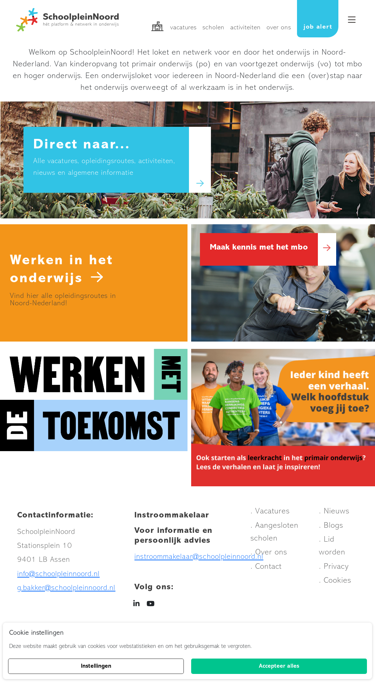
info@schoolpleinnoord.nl (58, 575)
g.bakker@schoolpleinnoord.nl (66, 590)
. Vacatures (270, 513)
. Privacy (334, 568)
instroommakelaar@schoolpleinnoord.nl (198, 558)
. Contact (266, 568)
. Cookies (335, 582)
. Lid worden (332, 547)
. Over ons (268, 554)
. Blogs (331, 527)
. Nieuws (334, 513)
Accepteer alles (279, 666)
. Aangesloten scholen (274, 533)
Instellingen (96, 666)
